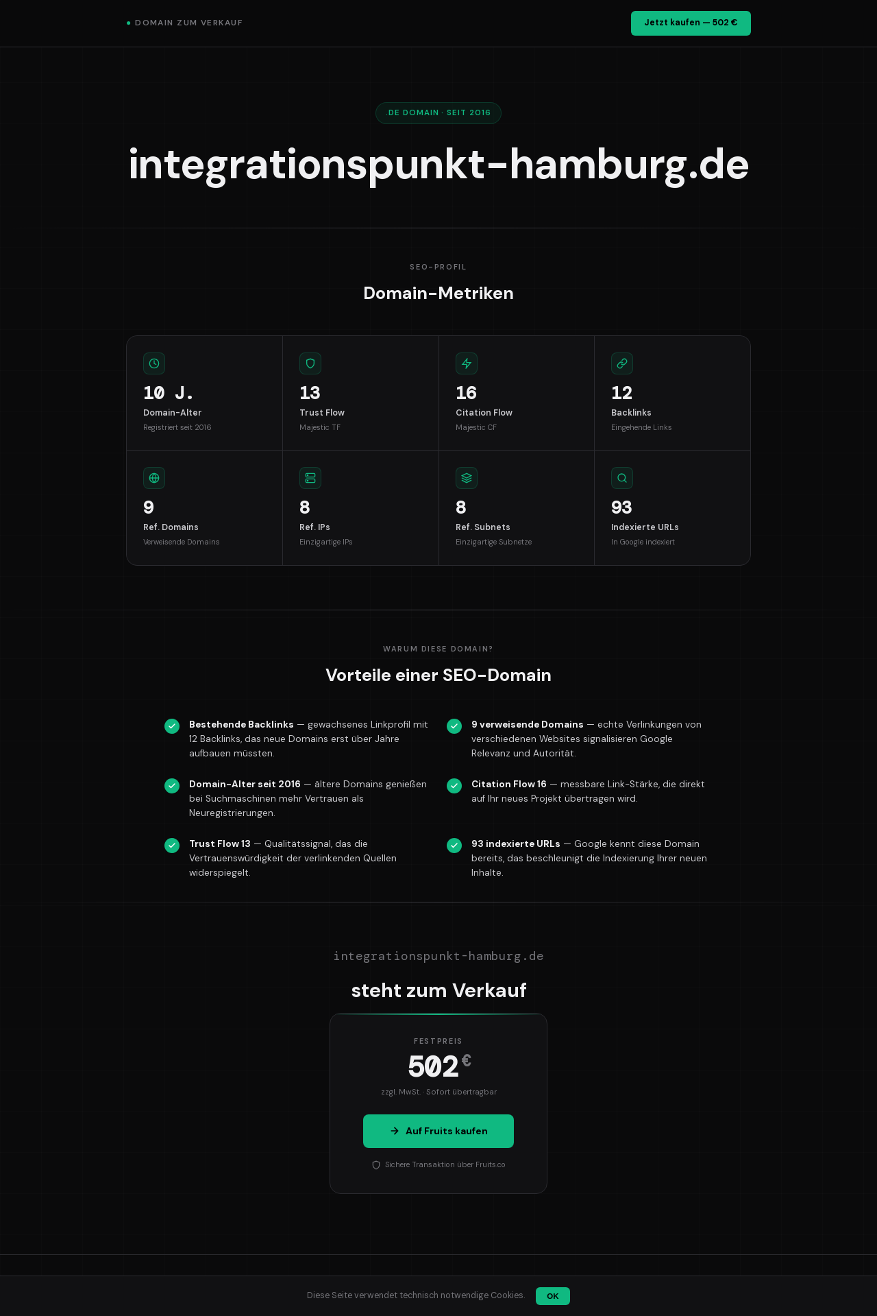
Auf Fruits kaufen (438, 1131)
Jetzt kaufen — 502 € (691, 22)
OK (552, 1296)
